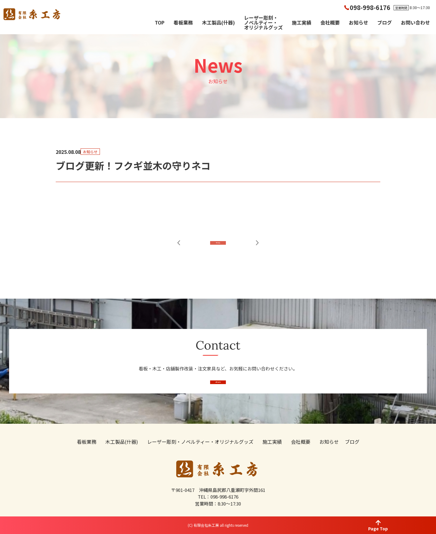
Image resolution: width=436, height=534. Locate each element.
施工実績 (301, 22)
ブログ (384, 22)
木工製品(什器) (218, 22)
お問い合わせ (415, 22)
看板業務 (183, 22)
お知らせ (358, 22)
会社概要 (330, 22)
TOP (159, 22)
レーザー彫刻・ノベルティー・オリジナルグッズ (263, 22)
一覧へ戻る (218, 257)
